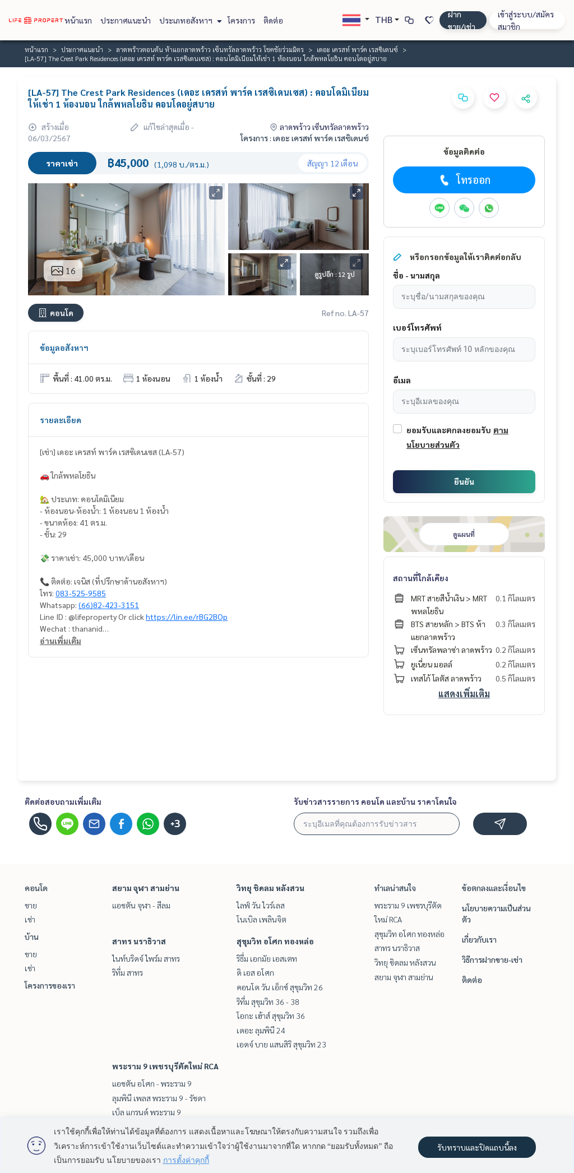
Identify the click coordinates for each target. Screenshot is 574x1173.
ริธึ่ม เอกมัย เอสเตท (267, 958)
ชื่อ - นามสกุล (416, 275)
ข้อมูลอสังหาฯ (64, 347)
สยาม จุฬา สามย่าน (145, 888)
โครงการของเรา (50, 985)
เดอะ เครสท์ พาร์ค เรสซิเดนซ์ (357, 49)
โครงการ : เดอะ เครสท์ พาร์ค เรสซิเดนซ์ (304, 138)
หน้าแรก (78, 20)
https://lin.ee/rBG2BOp (187, 616)
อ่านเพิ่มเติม (60, 641)
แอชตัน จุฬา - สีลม (141, 905)
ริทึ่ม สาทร (127, 972)
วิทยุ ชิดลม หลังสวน (270, 888)
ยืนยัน (464, 481)
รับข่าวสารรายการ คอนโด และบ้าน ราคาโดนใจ (375, 801)
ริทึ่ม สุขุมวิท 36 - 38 (268, 1001)
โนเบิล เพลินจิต (261, 919)
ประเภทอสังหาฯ (189, 20)
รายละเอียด (60, 420)
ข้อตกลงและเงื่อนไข (494, 888)
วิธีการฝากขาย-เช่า (492, 959)
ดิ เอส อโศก (255, 972)
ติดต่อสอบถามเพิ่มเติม (63, 801)
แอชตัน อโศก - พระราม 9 (152, 1083)
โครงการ (241, 20)
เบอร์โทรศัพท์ (417, 327)
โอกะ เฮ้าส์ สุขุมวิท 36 (271, 1015)
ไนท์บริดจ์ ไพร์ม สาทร (146, 958)
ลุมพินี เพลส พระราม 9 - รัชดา (159, 1098)
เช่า (30, 919)
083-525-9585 (80, 593)
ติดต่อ (273, 20)
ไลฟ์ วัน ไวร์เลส (261, 905)
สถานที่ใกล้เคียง (420, 578)
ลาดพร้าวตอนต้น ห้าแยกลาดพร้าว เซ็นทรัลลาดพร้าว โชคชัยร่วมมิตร (210, 49)
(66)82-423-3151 (108, 605)
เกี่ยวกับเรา (479, 939)
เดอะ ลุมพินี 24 (261, 1030)
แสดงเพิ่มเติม (464, 693)
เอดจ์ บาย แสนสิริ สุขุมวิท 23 (281, 1044)
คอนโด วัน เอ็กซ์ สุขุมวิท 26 (280, 987)
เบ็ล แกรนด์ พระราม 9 (146, 1112)
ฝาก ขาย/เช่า (461, 20)
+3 (175, 824)
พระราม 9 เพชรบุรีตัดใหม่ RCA (165, 1066)
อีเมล (402, 380)
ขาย (31, 905)
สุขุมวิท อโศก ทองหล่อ (275, 941)
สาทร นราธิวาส (139, 941)
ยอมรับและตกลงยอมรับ (448, 430)
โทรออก (463, 180)
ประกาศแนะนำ (125, 20)
